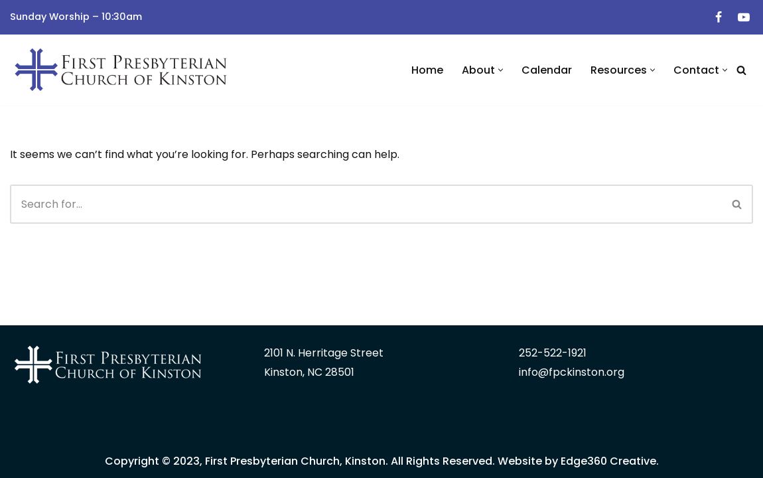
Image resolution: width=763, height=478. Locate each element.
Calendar (546, 70)
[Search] (741, 70)
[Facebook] (718, 17)
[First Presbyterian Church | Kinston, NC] (123, 70)
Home (427, 70)
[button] (500, 70)
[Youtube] (743, 17)
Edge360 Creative (608, 461)
